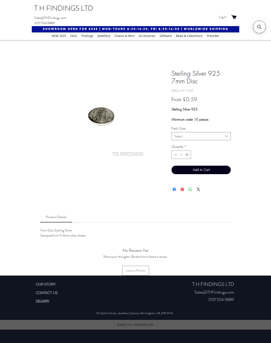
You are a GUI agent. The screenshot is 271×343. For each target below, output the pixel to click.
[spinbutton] (181, 155)
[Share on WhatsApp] (190, 189)
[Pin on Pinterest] (182, 189)
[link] (56, 216)
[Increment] (187, 155)
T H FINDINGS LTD (63, 8)
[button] (259, 27)
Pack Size (178, 128)
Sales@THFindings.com (50, 17)
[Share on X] (198, 189)
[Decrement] (175, 155)
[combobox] (201, 136)
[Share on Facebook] (174, 189)
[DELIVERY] (51, 301)
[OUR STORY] (51, 284)
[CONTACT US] (51, 292)
